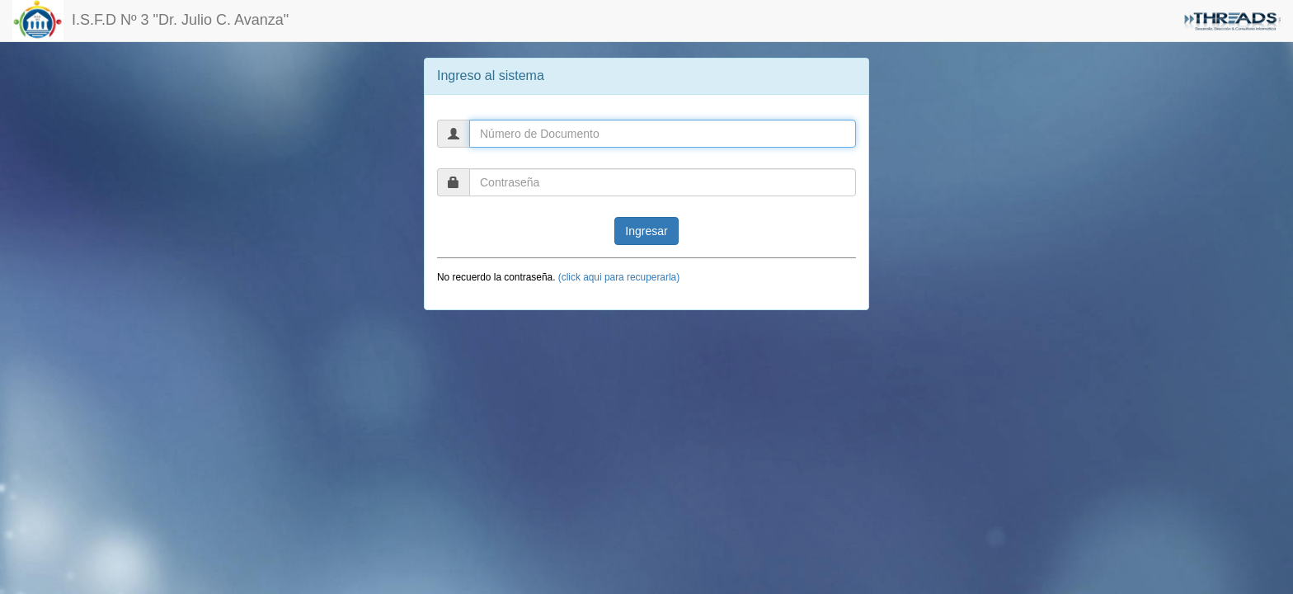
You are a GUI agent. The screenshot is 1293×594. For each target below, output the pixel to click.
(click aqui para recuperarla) (618, 277)
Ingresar (646, 231)
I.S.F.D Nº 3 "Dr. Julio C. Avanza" (150, 20)
